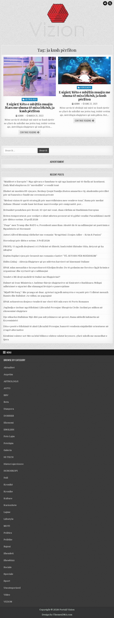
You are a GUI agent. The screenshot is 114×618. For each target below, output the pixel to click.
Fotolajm (8, 443)
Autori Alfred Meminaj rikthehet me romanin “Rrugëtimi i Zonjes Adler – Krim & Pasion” (52, 234)
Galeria (8, 450)
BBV (6, 395)
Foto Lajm (9, 436)
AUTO (7, 388)
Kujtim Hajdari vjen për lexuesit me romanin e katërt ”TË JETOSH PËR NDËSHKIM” (50, 256)
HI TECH (9, 457)
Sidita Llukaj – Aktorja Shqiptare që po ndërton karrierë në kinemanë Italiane (46, 261)
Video (7, 594)
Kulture (8, 498)
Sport (7, 581)
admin (20, 116)
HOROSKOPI (85, 87)
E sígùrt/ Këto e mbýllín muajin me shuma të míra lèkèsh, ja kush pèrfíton (84, 95)
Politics (8, 533)
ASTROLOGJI (31, 99)
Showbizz (9, 560)
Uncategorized (12, 588)
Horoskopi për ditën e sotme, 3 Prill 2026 (26, 240)
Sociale (8, 567)
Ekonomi (9, 422)
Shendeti (9, 553)
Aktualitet (9, 367)
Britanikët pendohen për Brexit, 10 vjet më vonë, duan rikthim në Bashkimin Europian (51, 210)
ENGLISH (9, 429)
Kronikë (8, 484)
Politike (8, 539)
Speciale (8, 574)
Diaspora (9, 409)
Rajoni (7, 546)
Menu (9, 352)
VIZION (8, 601)
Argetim (8, 374)
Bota (6, 402)
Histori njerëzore (14, 464)
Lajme (7, 512)
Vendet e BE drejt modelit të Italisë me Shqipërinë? (31, 277)
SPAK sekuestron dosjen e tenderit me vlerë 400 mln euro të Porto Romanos (46, 301)
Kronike (8, 491)
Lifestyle (9, 519)
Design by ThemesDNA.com (57, 615)
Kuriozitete (10, 505)
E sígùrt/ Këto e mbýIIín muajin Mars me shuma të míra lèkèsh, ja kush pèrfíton (29, 107)
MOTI (7, 526)
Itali (6, 477)
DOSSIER (9, 415)
